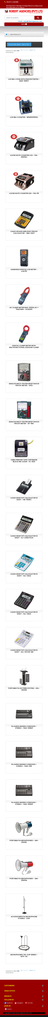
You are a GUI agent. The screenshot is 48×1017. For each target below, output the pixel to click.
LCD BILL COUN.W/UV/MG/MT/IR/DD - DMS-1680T (24, 82)
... (28, 52)
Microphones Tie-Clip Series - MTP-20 (24, 957)
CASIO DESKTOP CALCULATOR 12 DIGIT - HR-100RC (24, 500)
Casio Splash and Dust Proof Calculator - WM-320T (24, 234)
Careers (8, 1011)
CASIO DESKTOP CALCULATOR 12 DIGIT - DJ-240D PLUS (24, 539)
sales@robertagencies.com (32, 21)
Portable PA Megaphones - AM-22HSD (24, 843)
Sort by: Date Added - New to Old (19, 45)
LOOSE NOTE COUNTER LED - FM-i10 (24, 195)
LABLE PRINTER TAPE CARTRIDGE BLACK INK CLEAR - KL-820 (24, 462)
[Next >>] (32, 52)
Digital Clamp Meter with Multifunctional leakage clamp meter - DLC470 (24, 349)
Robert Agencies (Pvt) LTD (23, 1015)
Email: (20, 21)
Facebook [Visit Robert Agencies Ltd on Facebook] (8, 1005)
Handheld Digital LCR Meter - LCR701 (24, 272)
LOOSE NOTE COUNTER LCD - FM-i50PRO (24, 158)
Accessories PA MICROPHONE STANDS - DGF (24, 919)
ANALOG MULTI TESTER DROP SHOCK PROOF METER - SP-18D (24, 424)
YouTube (29, 1005)
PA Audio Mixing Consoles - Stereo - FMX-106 (24, 767)
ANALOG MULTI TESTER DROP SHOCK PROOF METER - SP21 (24, 386)
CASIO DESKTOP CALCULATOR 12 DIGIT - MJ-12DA (24, 577)
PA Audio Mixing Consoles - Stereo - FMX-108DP (24, 729)
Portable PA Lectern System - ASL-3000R (24, 691)
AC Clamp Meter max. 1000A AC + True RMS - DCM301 (24, 310)
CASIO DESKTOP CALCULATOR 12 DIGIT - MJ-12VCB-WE (24, 653)
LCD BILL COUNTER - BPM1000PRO (24, 119)
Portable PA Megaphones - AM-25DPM (24, 881)
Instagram (18, 1004)
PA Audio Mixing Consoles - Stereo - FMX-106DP (24, 805)
